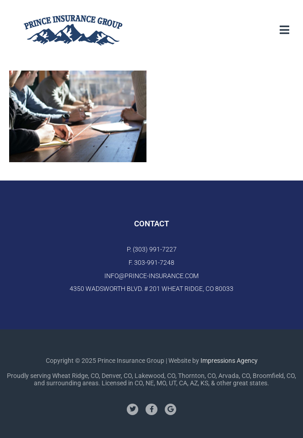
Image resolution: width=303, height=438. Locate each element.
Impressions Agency (229, 360)
